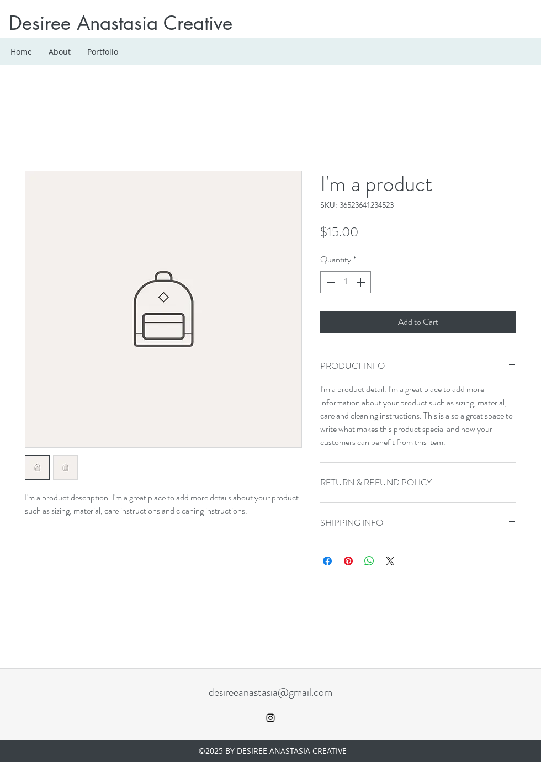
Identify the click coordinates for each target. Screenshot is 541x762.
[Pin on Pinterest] (348, 561)
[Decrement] (329, 282)
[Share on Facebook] (327, 561)
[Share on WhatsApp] (369, 561)
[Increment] (361, 282)
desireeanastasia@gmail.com (270, 692)
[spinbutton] (345, 282)
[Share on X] (390, 561)
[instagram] (270, 717)
